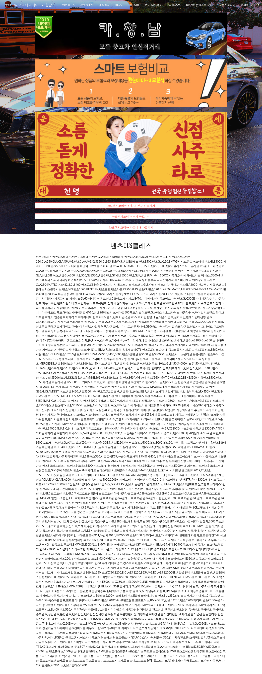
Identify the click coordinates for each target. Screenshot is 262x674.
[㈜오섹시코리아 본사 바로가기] (131, 216)
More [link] (244, 5)
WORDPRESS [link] (153, 5)
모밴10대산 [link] (86, 5)
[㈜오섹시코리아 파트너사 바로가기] (131, 227)
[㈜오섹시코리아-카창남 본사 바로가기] (131, 205)
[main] (131, 245)
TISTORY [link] (133, 5)
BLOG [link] (118, 5)
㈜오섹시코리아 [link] (226, 5)
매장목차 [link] (104, 5)
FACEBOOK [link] (173, 5)
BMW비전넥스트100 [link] (198, 5)
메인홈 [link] (66, 5)
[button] (258, 5)
